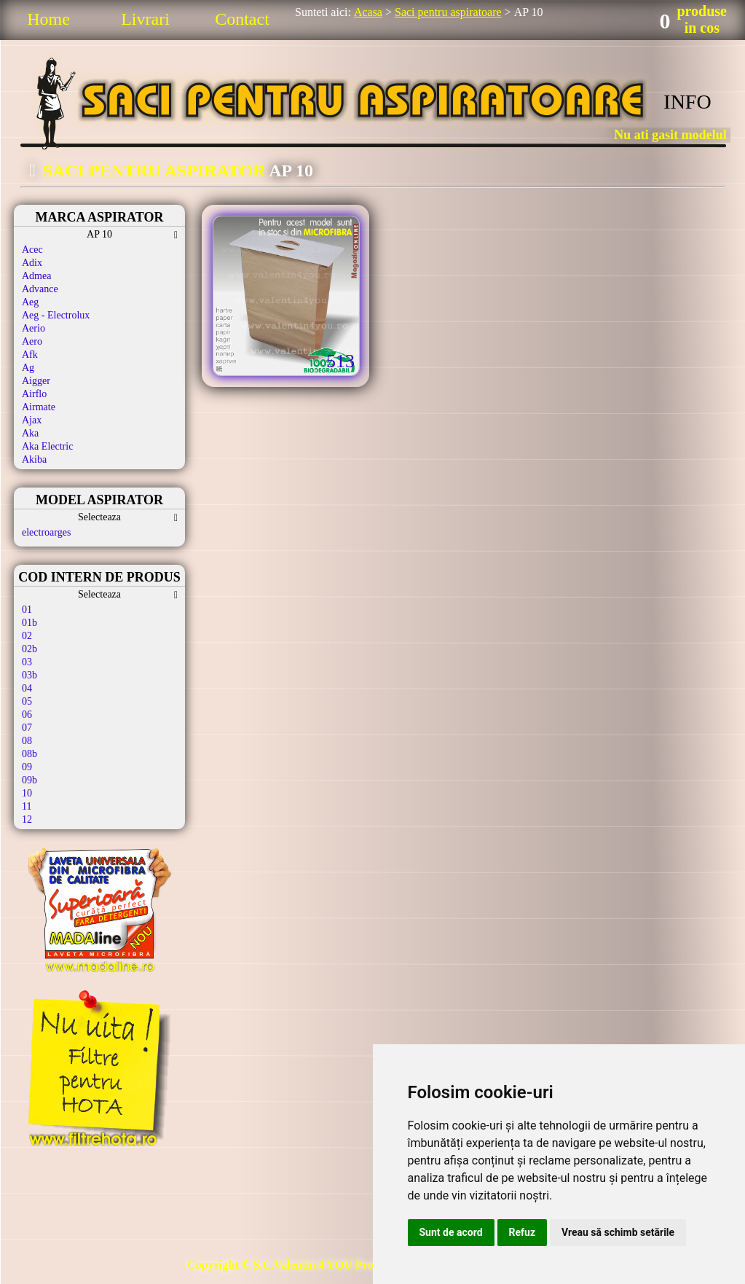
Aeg (30, 302)
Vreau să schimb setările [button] (617, 1232)
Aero (32, 341)
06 (27, 714)
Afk (30, 354)
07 (27, 727)
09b (29, 780)
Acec (32, 249)
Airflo (34, 393)
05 (27, 701)
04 (27, 688)
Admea (36, 275)
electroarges (46, 532)
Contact (242, 18)
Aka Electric (47, 446)
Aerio (33, 328)
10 (27, 793)
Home (48, 18)
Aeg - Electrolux (56, 315)
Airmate (38, 407)
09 (27, 767)
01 (27, 609)
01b (29, 622)
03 (27, 662)
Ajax (32, 420)
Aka (30, 433)
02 (27, 635)
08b (29, 753)
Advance (40, 288)
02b (29, 648)
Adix (32, 262)
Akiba (34, 459)
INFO (687, 101)
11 (26, 806)
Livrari (145, 18)
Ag (28, 367)
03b (29, 675)
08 (27, 740)
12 (27, 819)
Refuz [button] (522, 1232)
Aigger (36, 380)
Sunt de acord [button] (451, 1232)
